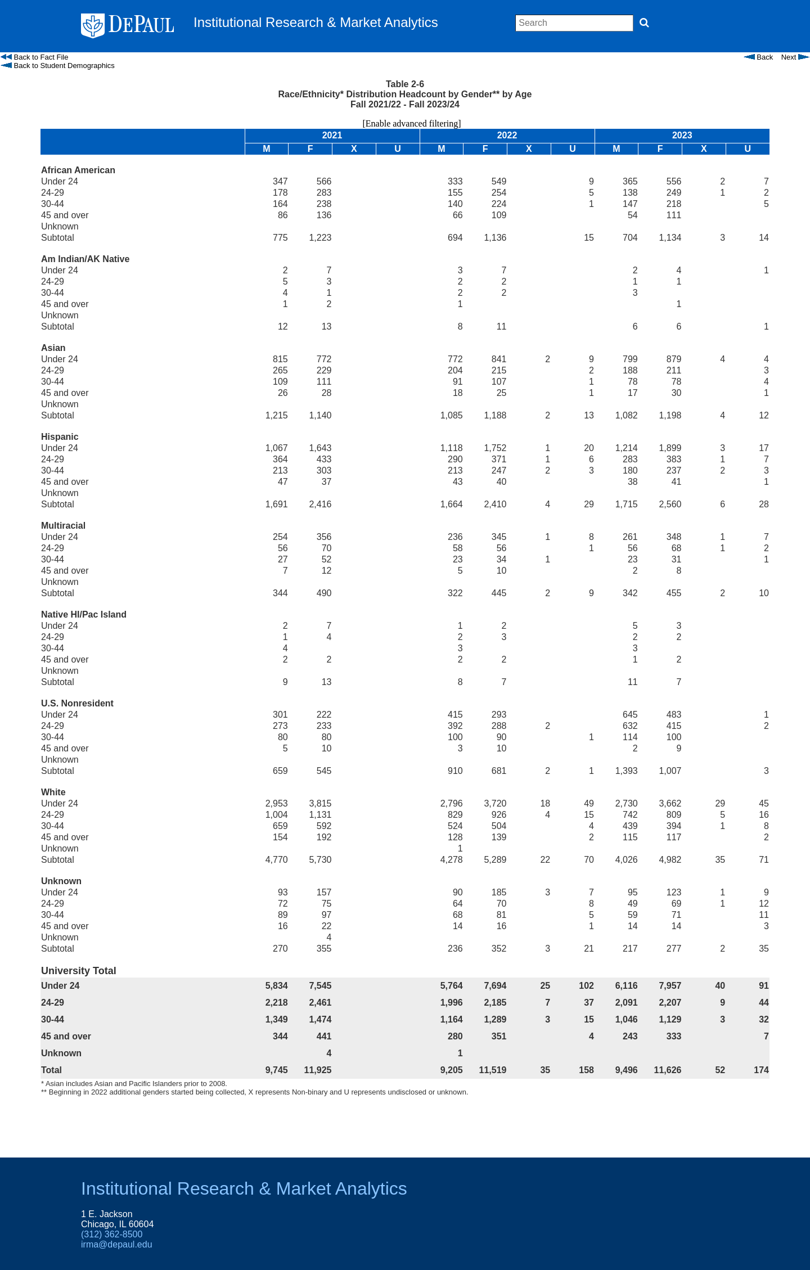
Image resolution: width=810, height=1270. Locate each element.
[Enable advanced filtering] (405, 123)
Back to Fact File (34, 57)
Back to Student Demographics (58, 65)
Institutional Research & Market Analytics (244, 1188)
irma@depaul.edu (116, 1244)
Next (795, 57)
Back (758, 57)
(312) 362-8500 (111, 1234)
